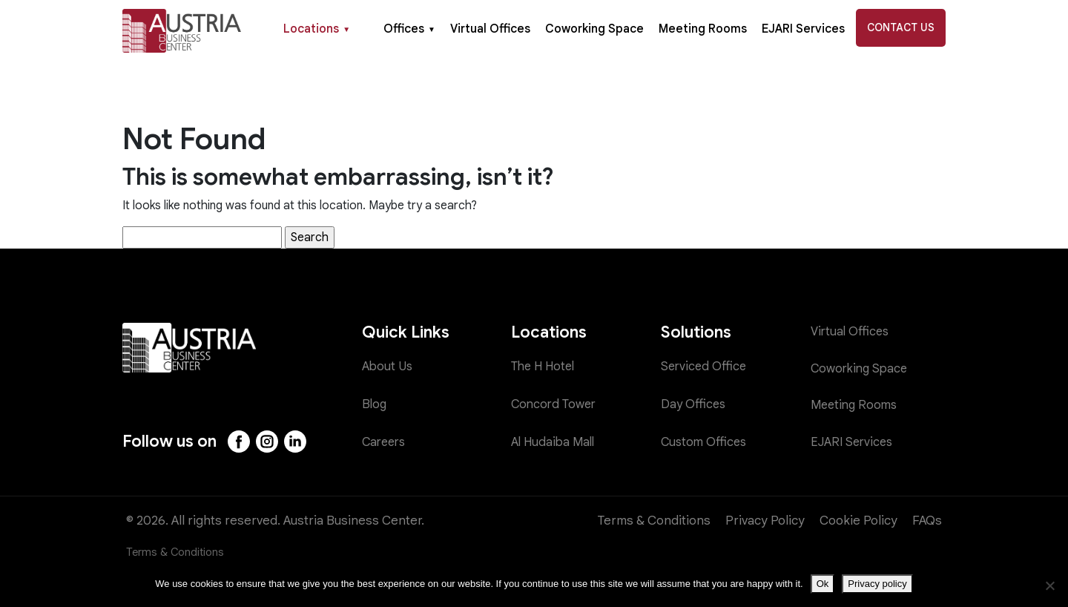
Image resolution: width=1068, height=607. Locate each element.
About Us (388, 367)
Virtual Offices (490, 29)
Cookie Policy (858, 520)
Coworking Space (594, 29)
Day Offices (694, 404)
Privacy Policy (765, 520)
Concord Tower (555, 404)
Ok (823, 583)
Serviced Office (705, 367)
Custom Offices (705, 442)
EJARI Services (803, 29)
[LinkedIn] (297, 441)
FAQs (927, 520)
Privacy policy (877, 583)
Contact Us (900, 27)
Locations (316, 29)
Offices (409, 29)
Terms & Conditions (654, 520)
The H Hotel (545, 367)
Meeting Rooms (703, 29)
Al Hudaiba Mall (555, 442)
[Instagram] (268, 441)
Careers (385, 442)
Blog (375, 404)
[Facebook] (239, 441)
